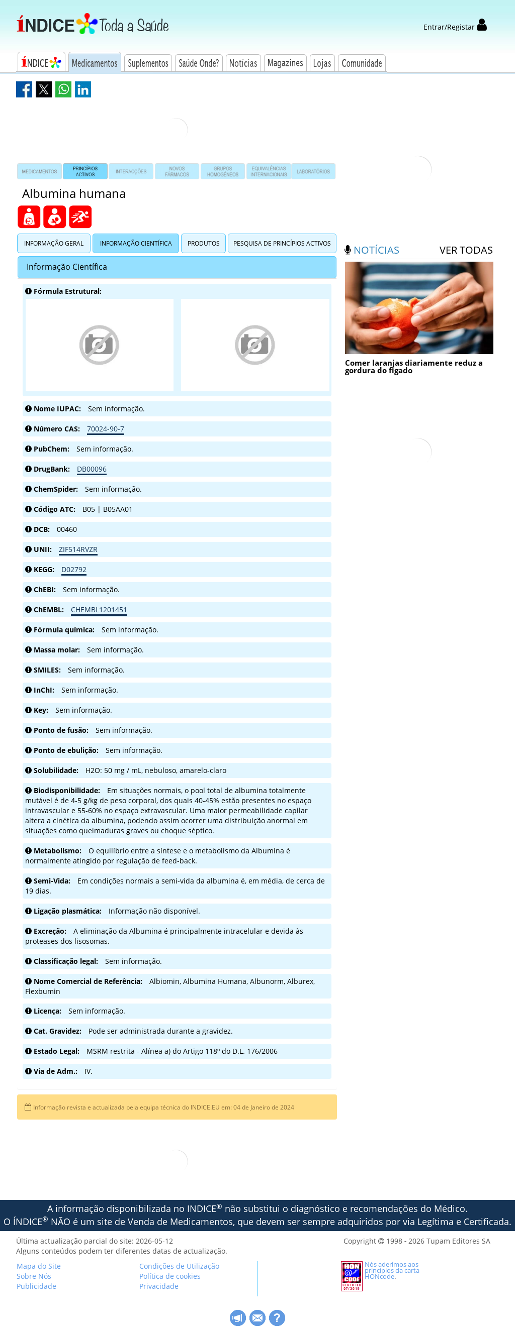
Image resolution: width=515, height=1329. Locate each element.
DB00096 (92, 469)
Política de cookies (170, 1276)
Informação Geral (53, 243)
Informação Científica (136, 243)
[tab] (177, 267)
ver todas (466, 250)
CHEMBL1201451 (99, 609)
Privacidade (159, 1286)
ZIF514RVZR (78, 549)
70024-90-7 (105, 428)
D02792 (74, 569)
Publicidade (36, 1286)
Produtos (204, 243)
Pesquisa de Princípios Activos (282, 243)
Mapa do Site (39, 1266)
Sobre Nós (34, 1276)
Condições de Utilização (179, 1266)
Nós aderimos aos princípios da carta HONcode (392, 1270)
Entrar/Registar (455, 27)
